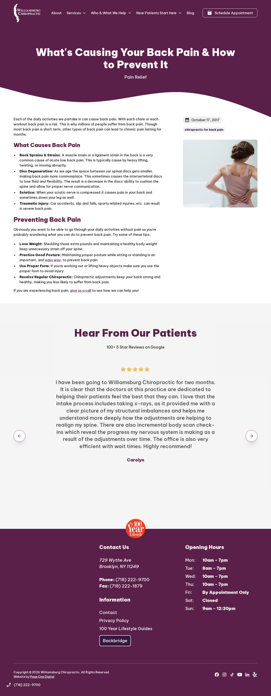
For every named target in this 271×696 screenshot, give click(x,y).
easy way (53, 260)
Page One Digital (42, 677)
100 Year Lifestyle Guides (125, 628)
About (56, 13)
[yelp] (254, 674)
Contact (108, 612)
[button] (76, 13)
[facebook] (216, 674)
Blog (190, 13)
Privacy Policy (114, 620)
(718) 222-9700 (124, 579)
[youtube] (239, 674)
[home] (27, 12)
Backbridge (115, 640)
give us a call (80, 290)
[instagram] (224, 674)
